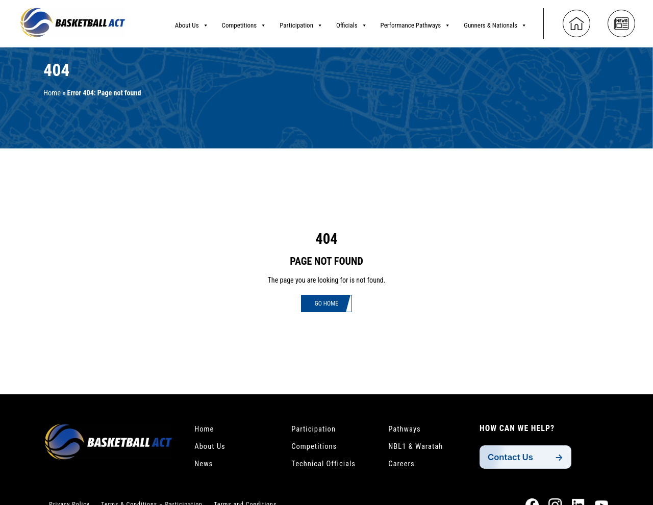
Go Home (326, 304)
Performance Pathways (416, 23)
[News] (621, 21)
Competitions (244, 23)
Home (52, 93)
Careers (403, 467)
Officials (351, 23)
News (205, 467)
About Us (192, 23)
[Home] (576, 21)
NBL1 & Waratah (418, 448)
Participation (301, 23)
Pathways (406, 430)
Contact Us (512, 457)
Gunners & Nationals (495, 23)
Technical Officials (326, 467)
